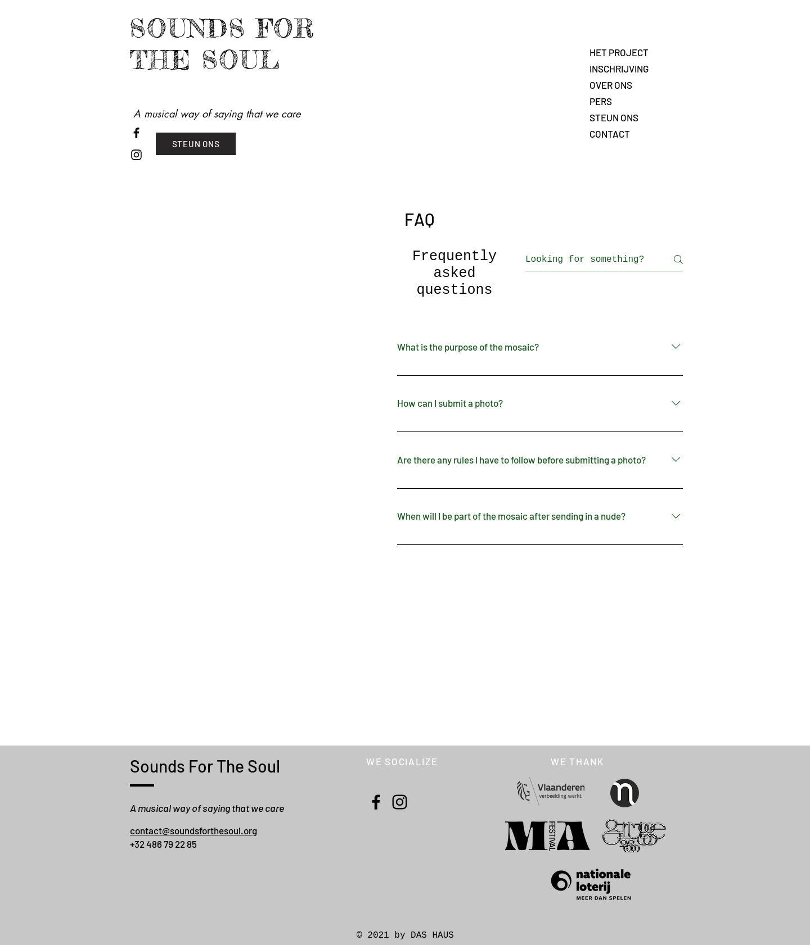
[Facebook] (376, 802)
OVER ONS (611, 84)
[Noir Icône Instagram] (136, 155)
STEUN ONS (614, 117)
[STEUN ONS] (196, 144)
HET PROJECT (619, 52)
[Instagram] (400, 802)
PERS (601, 101)
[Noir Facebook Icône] (136, 133)
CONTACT (610, 133)
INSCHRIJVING (619, 68)
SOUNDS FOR (222, 28)
